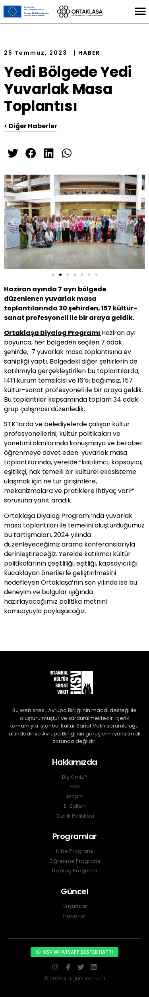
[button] (140, 12)
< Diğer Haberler (30, 126)
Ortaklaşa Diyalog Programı (52, 332)
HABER (89, 53)
